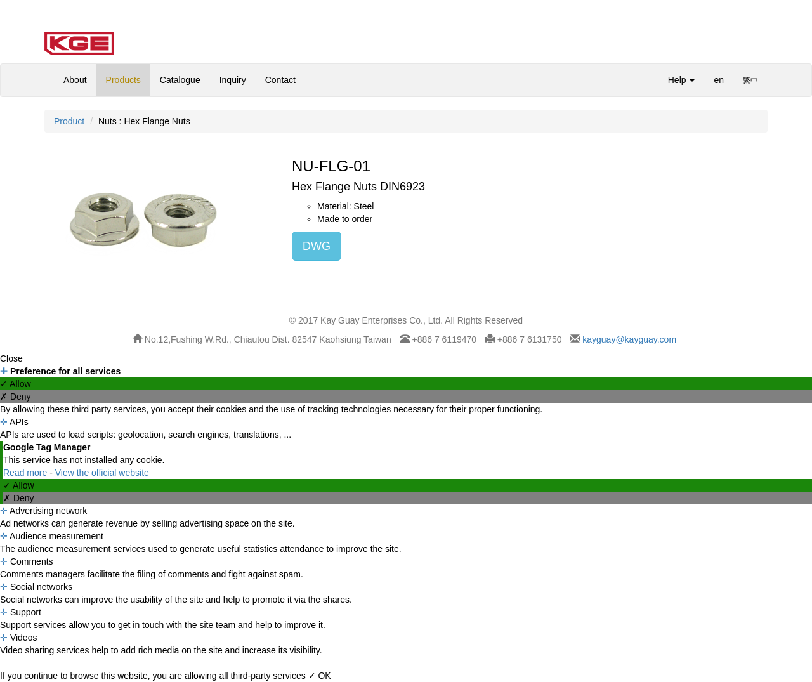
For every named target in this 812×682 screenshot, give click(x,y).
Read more (26, 473)
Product (69, 121)
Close (11, 358)
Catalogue (180, 80)
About (75, 80)
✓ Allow (15, 384)
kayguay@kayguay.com (628, 339)
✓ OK (319, 676)
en (719, 80)
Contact (280, 80)
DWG (317, 246)
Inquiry (232, 80)
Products (123, 80)
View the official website (102, 473)
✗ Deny (15, 396)
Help (681, 80)
